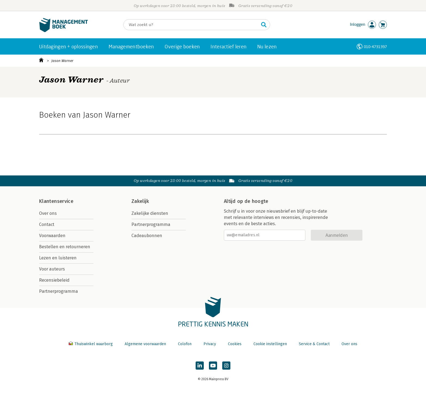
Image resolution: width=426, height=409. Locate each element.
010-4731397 (375, 46)
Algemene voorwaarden (145, 344)
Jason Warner (62, 61)
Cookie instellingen (270, 344)
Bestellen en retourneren (64, 246)
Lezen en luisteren (58, 257)
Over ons (48, 213)
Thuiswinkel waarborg (91, 344)
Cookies (235, 344)
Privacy (209, 344)
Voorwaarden (52, 235)
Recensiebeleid (54, 280)
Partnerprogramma (58, 291)
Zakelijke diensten (149, 213)
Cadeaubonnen (146, 235)
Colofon (185, 344)
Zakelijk (140, 201)
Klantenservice (56, 201)
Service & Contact (314, 344)
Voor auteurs (52, 269)
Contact (46, 224)
